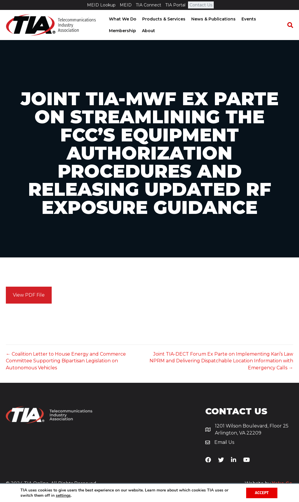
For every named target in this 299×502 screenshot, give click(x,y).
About (147, 30)
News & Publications (213, 19)
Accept (262, 492)
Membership (121, 30)
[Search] (289, 25)
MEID (126, 5)
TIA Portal (175, 5)
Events (248, 19)
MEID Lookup (101, 5)
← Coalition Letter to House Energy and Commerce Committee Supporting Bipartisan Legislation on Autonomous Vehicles (66, 360)
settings (63, 495)
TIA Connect (148, 5)
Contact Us (201, 5)
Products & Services (163, 19)
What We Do (122, 19)
